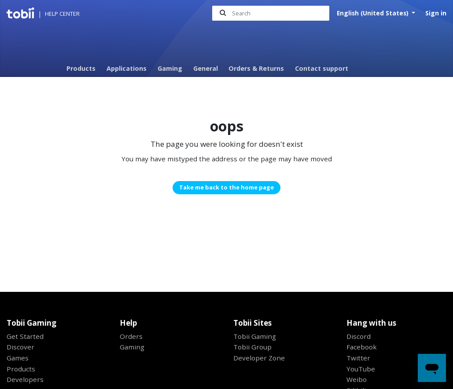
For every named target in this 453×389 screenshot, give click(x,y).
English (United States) (373, 13)
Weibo (356, 379)
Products (81, 68)
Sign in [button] (435, 13)
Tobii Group (252, 346)
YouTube (360, 368)
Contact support (321, 68)
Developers (25, 379)
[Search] (270, 13)
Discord (358, 336)
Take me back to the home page (226, 187)
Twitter (358, 357)
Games (18, 357)
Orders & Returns (256, 68)
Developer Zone (259, 357)
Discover (20, 346)
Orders (131, 336)
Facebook (361, 346)
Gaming (170, 68)
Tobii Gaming (254, 336)
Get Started (25, 336)
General (205, 68)
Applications (127, 68)
